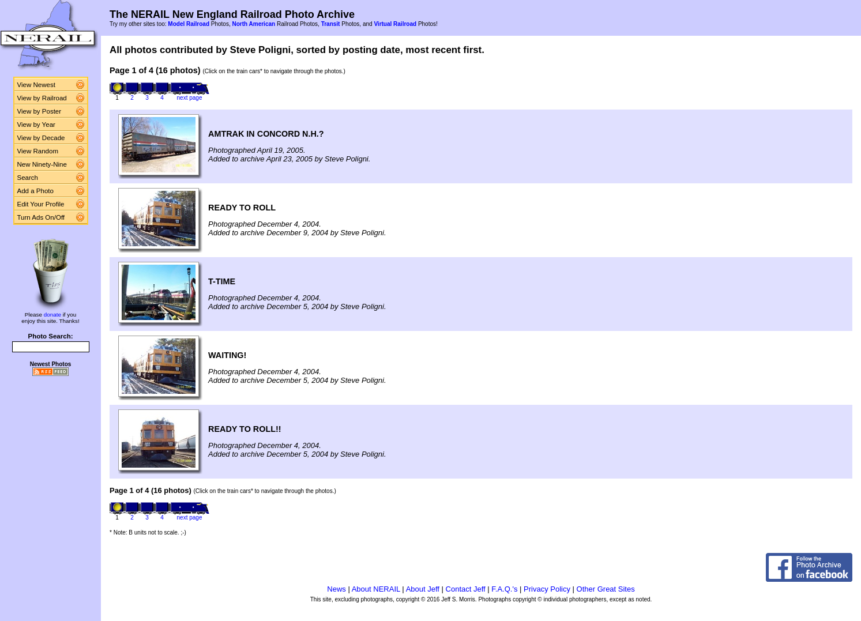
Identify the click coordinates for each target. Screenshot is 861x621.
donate (52, 314)
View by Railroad (42, 98)
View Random (37, 151)
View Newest (36, 84)
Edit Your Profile (41, 204)
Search (28, 177)
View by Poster (39, 111)
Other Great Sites (606, 589)
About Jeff (422, 589)
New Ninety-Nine (42, 164)
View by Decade (41, 137)
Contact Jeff (466, 589)
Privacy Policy (547, 589)
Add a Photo (35, 190)
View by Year (36, 124)
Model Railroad (188, 24)
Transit (330, 24)
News (336, 589)
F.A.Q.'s (504, 589)
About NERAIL (376, 589)
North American (253, 24)
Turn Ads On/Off (41, 217)
